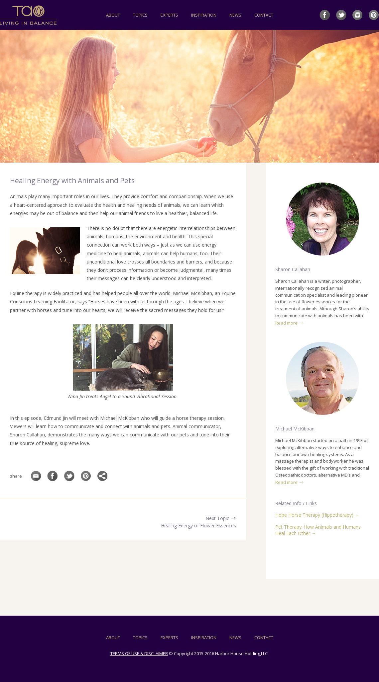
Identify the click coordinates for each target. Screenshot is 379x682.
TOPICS (140, 15)
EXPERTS (169, 15)
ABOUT (113, 15)
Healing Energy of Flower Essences (198, 525)
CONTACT (263, 15)
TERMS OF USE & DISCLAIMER (139, 653)
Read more (289, 323)
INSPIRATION (203, 15)
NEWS (235, 15)
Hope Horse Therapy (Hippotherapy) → (317, 515)
